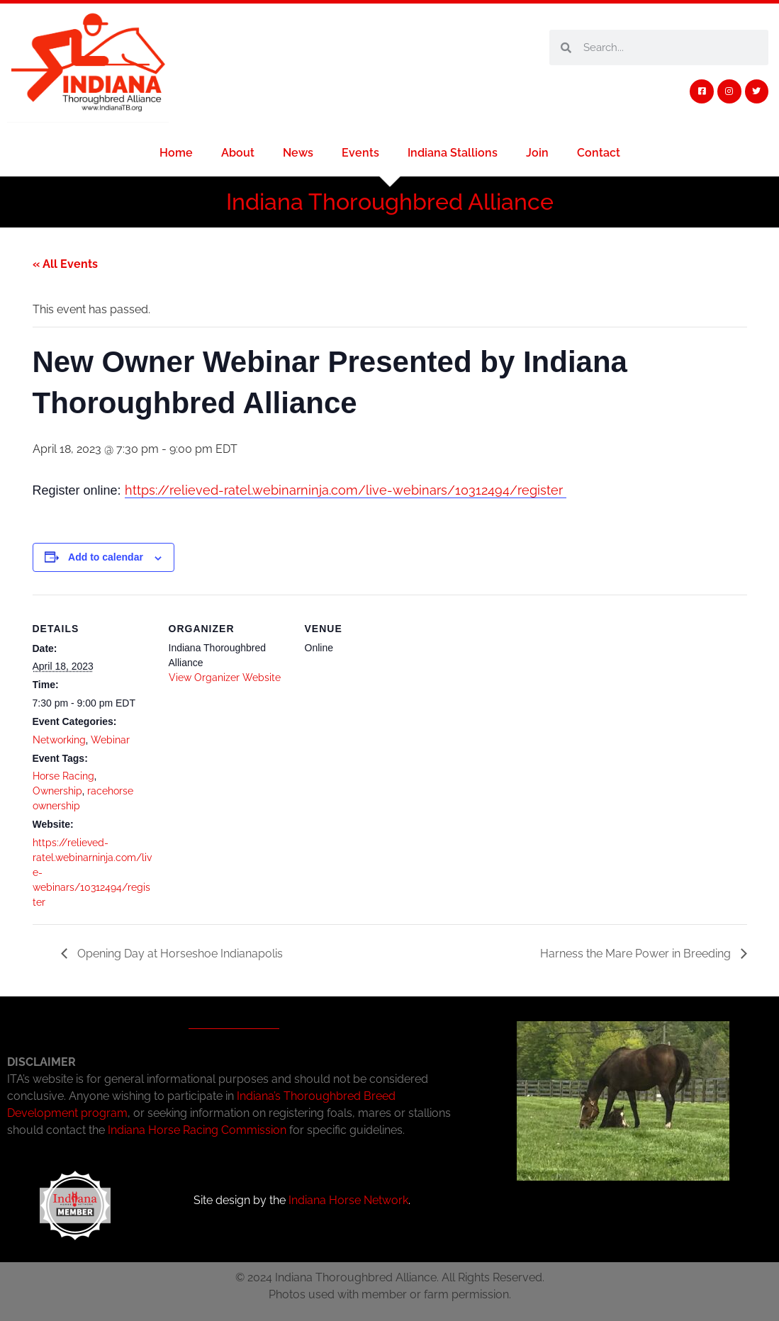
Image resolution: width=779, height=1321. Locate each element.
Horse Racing (63, 776)
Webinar (110, 740)
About (237, 152)
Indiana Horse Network (348, 1200)
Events (360, 152)
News (298, 152)
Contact (598, 152)
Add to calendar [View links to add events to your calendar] (105, 557)
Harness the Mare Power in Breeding (637, 953)
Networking (59, 740)
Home (176, 152)
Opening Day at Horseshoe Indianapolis (178, 953)
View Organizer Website (225, 677)
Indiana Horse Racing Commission (197, 1130)
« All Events (65, 264)
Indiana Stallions (453, 152)
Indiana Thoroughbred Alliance (390, 202)
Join (537, 152)
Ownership (57, 791)
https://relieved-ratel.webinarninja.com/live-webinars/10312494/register (345, 490)
